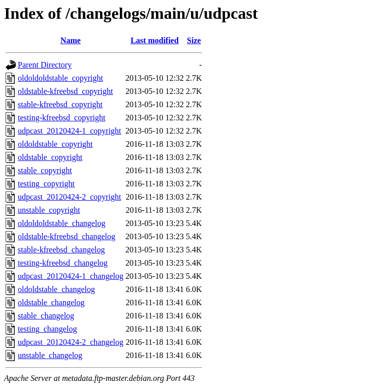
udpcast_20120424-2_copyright (69, 196)
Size (194, 40)
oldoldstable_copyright (55, 144)
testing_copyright (46, 183)
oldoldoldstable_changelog (61, 223)
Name (70, 40)
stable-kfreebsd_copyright (60, 104)
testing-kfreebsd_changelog (63, 263)
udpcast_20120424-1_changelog (70, 276)
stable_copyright (45, 170)
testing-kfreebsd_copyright (61, 117)
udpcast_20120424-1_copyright (69, 130)
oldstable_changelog (51, 302)
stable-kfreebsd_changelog (61, 249)
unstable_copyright (49, 210)
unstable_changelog (50, 355)
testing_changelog (47, 329)
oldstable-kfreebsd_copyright (65, 91)
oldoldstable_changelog (56, 289)
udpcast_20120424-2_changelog (70, 342)
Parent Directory (45, 64)
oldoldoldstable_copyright (60, 78)
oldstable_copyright (50, 157)
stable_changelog (46, 315)
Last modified (155, 40)
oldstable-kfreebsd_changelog (66, 236)
